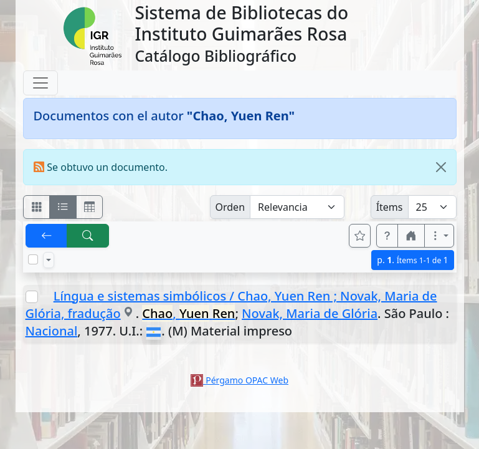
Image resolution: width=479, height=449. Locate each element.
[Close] (441, 167)
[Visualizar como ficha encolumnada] (63, 207)
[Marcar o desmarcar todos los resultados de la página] (33, 259)
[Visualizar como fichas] (36, 207)
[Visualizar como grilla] (89, 207)
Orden (230, 207)
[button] (387, 236)
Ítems (389, 207)
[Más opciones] (439, 236)
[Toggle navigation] (40, 82)
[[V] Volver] (47, 236)
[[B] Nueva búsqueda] (88, 236)
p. (412, 259)
